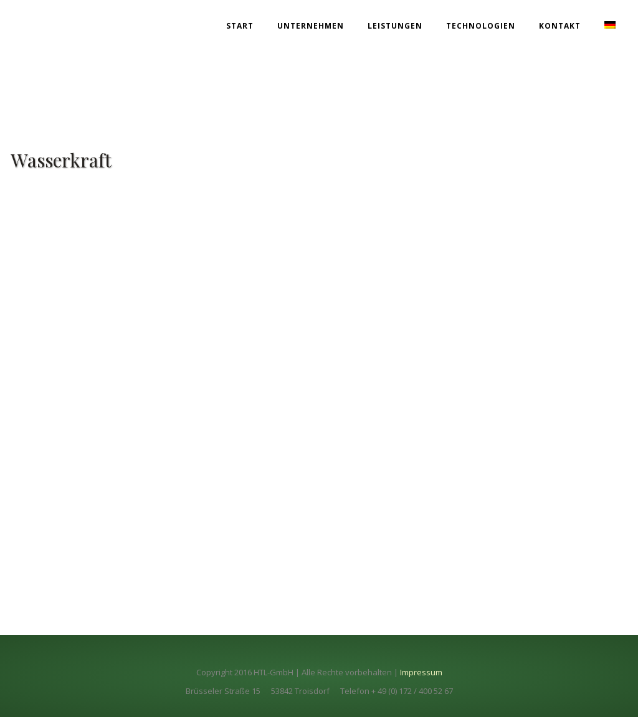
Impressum (421, 672)
